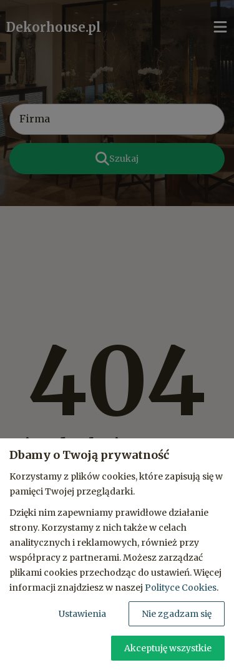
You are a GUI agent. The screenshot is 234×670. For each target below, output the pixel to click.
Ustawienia (82, 613)
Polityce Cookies (181, 587)
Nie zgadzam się (177, 613)
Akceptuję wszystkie (168, 648)
